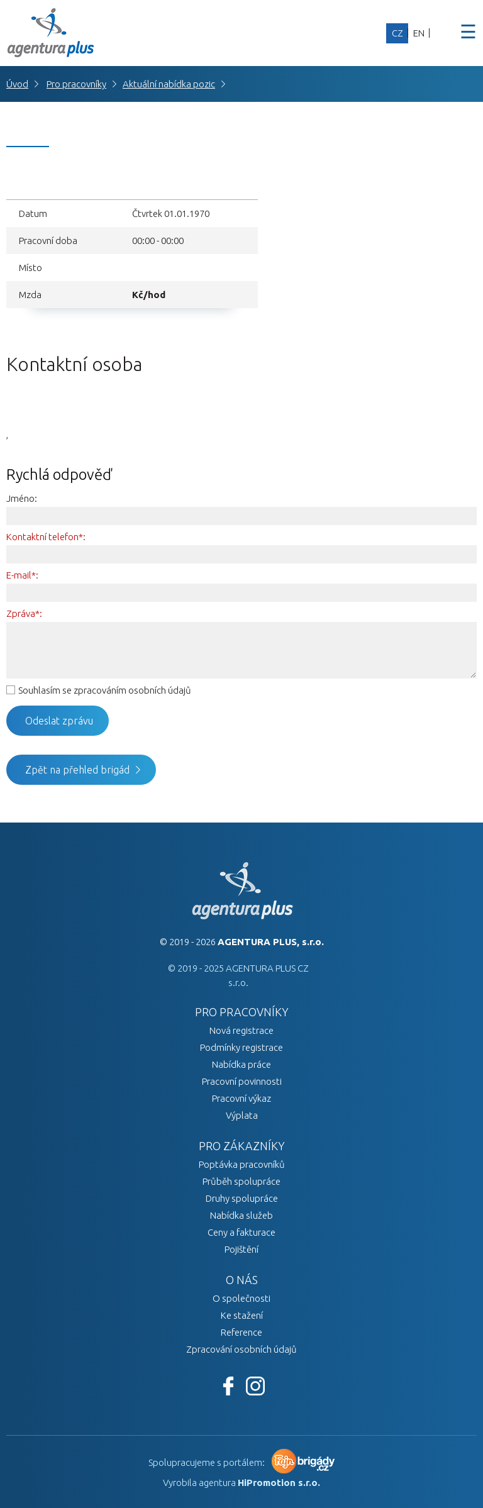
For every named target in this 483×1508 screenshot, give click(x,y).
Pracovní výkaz (241, 1098)
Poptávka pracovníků (242, 1164)
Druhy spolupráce (242, 1198)
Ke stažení (242, 1315)
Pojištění (241, 1249)
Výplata (242, 1115)
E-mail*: (22, 575)
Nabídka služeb (241, 1215)
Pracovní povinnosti (242, 1081)
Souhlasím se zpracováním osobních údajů (104, 690)
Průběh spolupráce (241, 1181)
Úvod (17, 84)
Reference (241, 1332)
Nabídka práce (241, 1064)
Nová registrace (241, 1030)
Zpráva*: (24, 613)
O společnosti (241, 1298)
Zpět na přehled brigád (77, 769)
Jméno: (21, 498)
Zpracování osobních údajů (241, 1349)
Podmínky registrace (241, 1047)
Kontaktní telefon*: (46, 536)
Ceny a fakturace (241, 1232)
